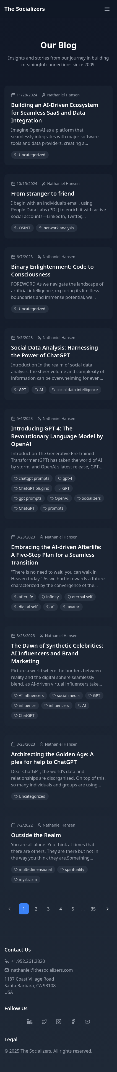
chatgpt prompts (31, 478)
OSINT (22, 227)
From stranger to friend (42, 193)
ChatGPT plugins (31, 488)
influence (25, 705)
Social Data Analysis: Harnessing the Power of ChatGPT (54, 351)
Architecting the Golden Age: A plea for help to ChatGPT (52, 758)
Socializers (89, 498)
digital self (26, 606)
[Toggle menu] (107, 8)
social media (66, 695)
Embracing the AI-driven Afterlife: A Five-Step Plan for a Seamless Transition (56, 554)
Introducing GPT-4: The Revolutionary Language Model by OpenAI (57, 436)
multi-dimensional (33, 869)
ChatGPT (24, 508)
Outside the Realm (36, 835)
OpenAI (59, 498)
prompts (53, 508)
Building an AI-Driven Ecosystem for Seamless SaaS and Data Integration (54, 112)
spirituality (72, 869)
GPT (20, 389)
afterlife (23, 596)
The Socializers (24, 8)
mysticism (25, 879)
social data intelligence (75, 389)
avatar (71, 606)
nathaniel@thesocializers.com (38, 970)
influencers (57, 705)
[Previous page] (9, 909)
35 (93, 909)
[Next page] (108, 909)
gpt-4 (65, 478)
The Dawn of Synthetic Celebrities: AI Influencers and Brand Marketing (57, 653)
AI (39, 389)
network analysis (56, 227)
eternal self (80, 596)
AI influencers (29, 695)
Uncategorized (29, 154)
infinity (50, 596)
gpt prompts (27, 498)
